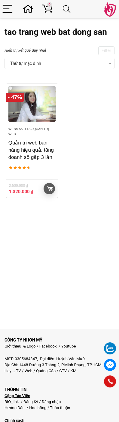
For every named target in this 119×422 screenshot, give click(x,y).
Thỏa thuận (59, 407)
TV (18, 371)
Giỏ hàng (49, 188)
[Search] (67, 9)
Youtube (68, 346)
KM (73, 371)
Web (28, 371)
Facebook (48, 346)
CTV (63, 371)
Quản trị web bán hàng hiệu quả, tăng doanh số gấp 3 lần (31, 150)
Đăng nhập (51, 401)
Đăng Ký (31, 401)
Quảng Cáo (46, 371)
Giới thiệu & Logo (20, 346)
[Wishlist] (29, 9)
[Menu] (8, 9)
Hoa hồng (37, 407)
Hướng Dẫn (15, 407)
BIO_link (12, 401)
